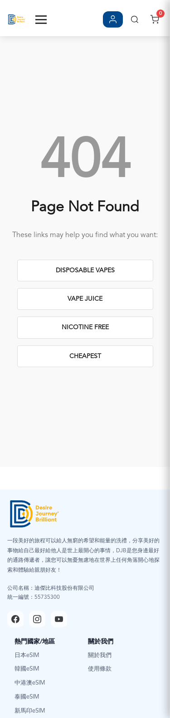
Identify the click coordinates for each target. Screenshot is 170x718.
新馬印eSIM (30, 711)
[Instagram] (37, 619)
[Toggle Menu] (41, 19)
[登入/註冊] (113, 19)
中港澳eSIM (30, 683)
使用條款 (100, 669)
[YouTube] (59, 619)
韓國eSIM (27, 669)
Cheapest (85, 356)
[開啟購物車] (154, 19)
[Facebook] (15, 619)
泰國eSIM (27, 697)
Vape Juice (85, 299)
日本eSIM (27, 655)
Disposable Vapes (85, 270)
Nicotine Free (85, 327)
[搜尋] (134, 19)
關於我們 (100, 655)
